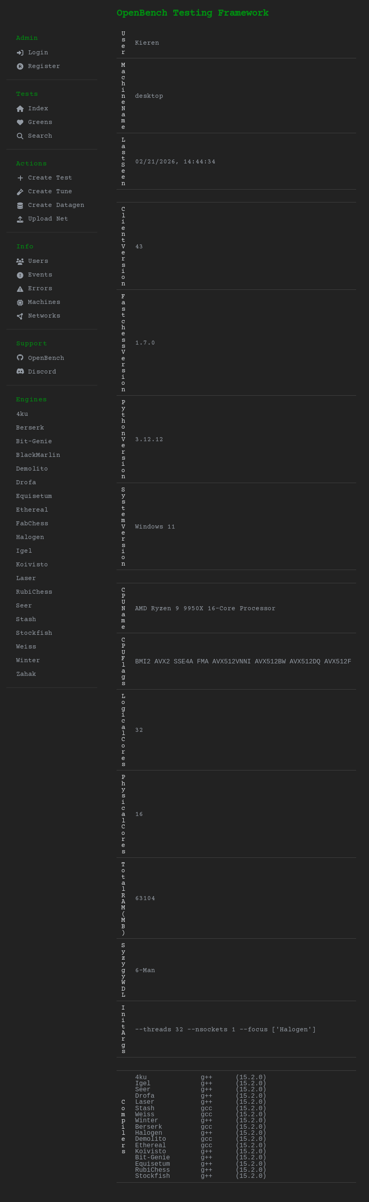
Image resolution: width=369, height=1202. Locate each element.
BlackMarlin (38, 455)
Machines (38, 302)
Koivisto (32, 564)
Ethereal (32, 510)
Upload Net (42, 219)
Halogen (30, 537)
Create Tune (44, 191)
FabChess (32, 523)
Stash (26, 619)
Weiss (26, 647)
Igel (24, 551)
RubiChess (34, 592)
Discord (36, 372)
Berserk (30, 428)
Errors (34, 288)
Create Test (44, 178)
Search (34, 136)
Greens (34, 122)
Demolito (32, 469)
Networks (38, 316)
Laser (26, 578)
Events (34, 275)
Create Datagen (50, 205)
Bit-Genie (34, 441)
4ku (22, 414)
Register (38, 66)
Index (32, 108)
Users (32, 261)
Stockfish (34, 633)
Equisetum (34, 496)
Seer (24, 605)
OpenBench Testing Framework (193, 13)
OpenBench (40, 358)
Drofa (26, 482)
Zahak (26, 674)
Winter (28, 660)
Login (32, 52)
